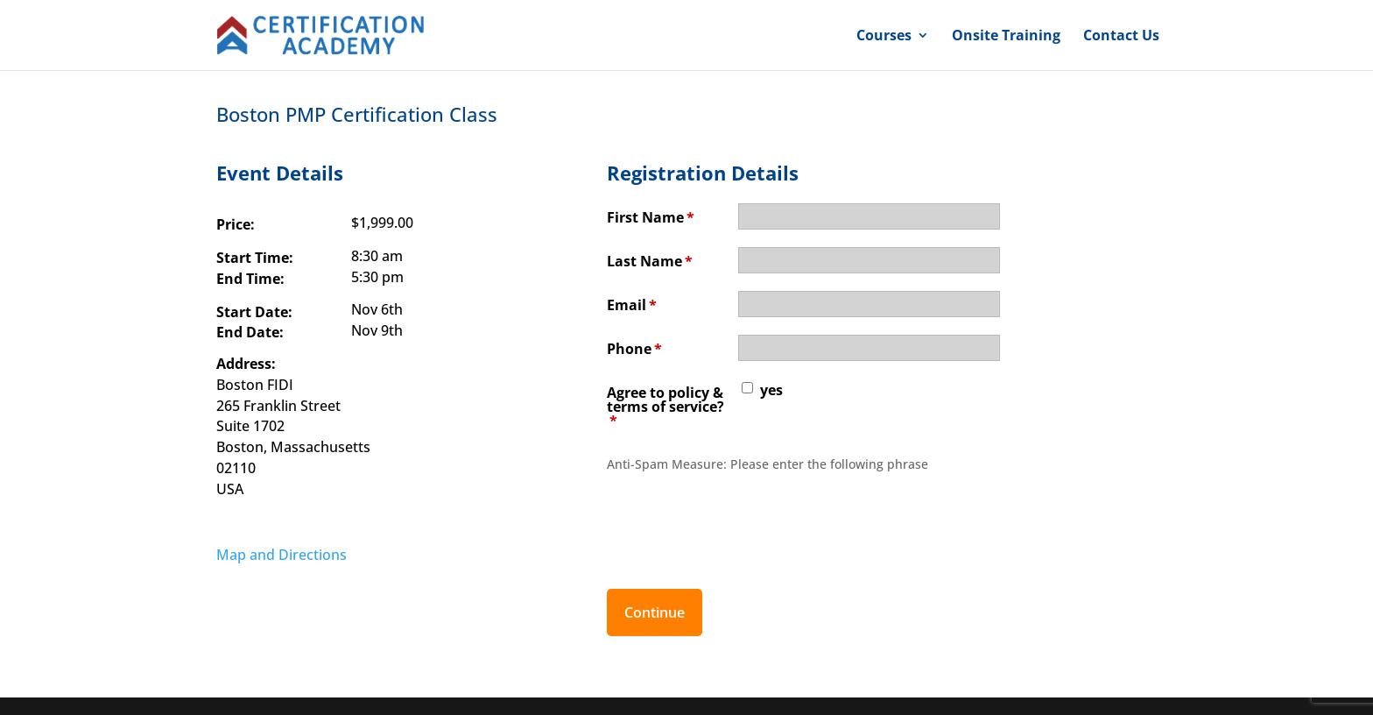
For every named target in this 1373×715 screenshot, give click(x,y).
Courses (884, 37)
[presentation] (740, 521)
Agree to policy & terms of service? (665, 406)
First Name (650, 217)
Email (632, 305)
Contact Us (1121, 37)
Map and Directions (281, 554)
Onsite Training (1006, 37)
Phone (634, 348)
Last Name (650, 261)
